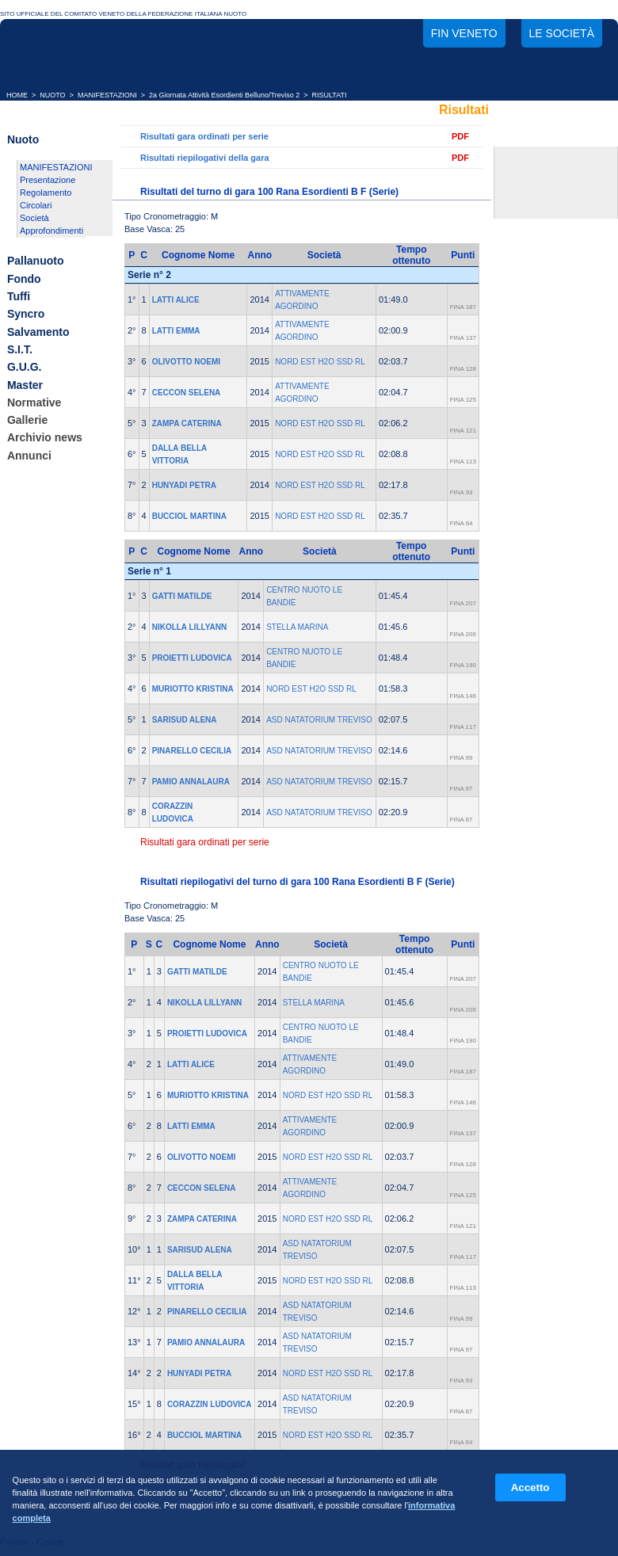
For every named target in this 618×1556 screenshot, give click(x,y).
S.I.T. (19, 349)
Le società (561, 33)
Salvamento (38, 332)
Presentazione (47, 180)
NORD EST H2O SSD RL (320, 361)
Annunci (29, 455)
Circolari (36, 205)
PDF (460, 136)
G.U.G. (24, 367)
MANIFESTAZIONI (107, 95)
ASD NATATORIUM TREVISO (319, 719)
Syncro (25, 314)
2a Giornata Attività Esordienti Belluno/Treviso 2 (224, 95)
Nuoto (23, 139)
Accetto (530, 1487)
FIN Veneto (464, 33)
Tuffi (18, 296)
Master (25, 385)
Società (34, 218)
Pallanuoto (35, 261)
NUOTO (52, 95)
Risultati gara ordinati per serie (204, 136)
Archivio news (44, 438)
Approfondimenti (51, 230)
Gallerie (27, 420)
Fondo (24, 279)
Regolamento (45, 192)
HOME (17, 95)
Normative (34, 402)
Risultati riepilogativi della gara (204, 157)
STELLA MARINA (297, 627)
